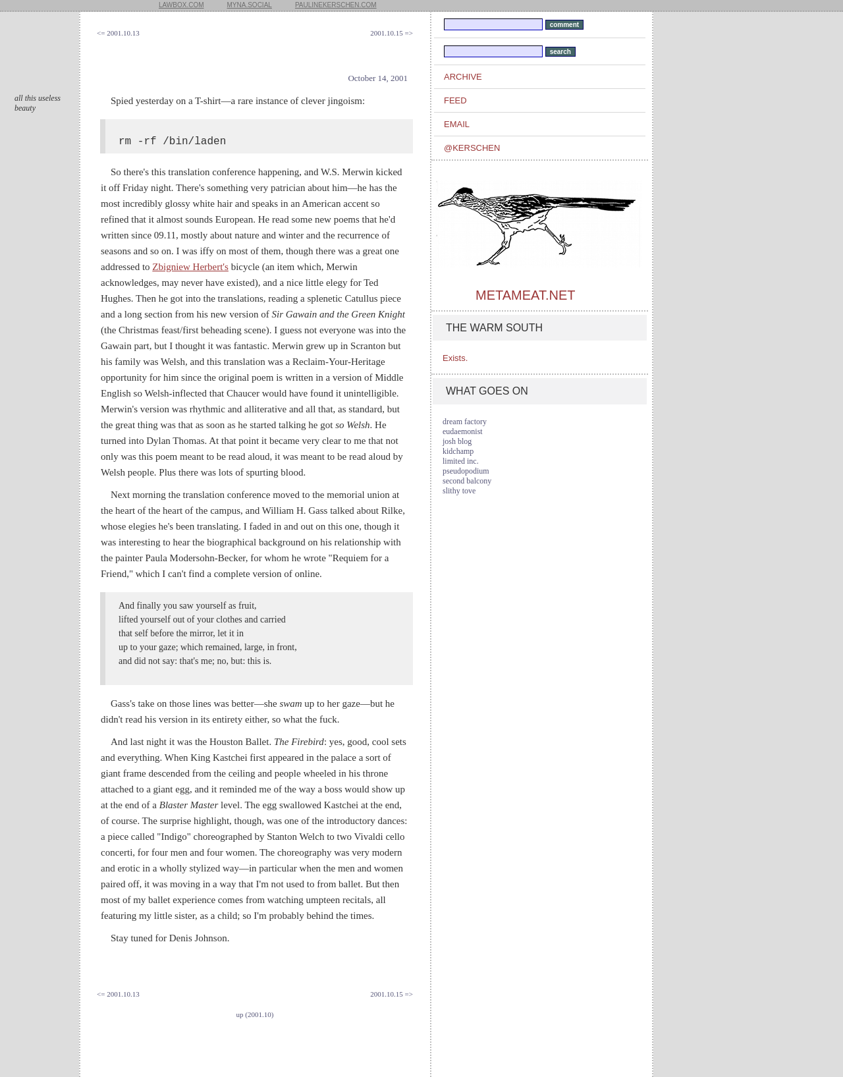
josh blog (457, 441)
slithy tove (459, 490)
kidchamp (458, 451)
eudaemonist (463, 431)
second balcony (467, 480)
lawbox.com (181, 5)
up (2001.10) (255, 1014)
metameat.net (525, 295)
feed (455, 100)
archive (463, 76)
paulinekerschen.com (336, 5)
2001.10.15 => (391, 33)
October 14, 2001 (378, 78)
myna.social (249, 5)
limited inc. (461, 461)
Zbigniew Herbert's (190, 267)
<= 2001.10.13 (118, 33)
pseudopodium (466, 471)
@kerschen (472, 148)
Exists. (455, 358)
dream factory (465, 421)
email (457, 124)
